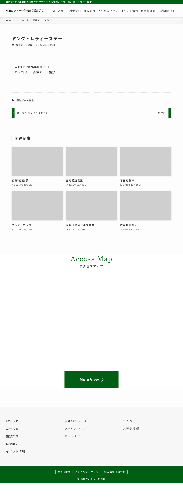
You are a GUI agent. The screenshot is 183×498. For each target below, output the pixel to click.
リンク (128, 421)
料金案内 (12, 444)
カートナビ (72, 436)
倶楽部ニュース (75, 421)
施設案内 (12, 436)
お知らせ (12, 421)
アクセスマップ (75, 428)
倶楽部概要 (64, 472)
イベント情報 (15, 451)
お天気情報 (131, 428)
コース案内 (14, 428)
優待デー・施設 (24, 44)
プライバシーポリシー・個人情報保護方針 (100, 472)
